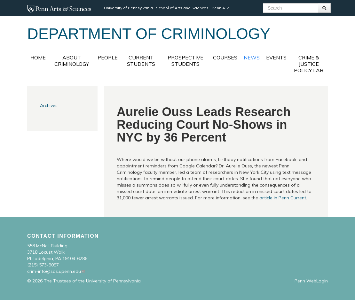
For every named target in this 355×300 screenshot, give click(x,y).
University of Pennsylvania (128, 7)
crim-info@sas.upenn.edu (54, 271)
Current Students (141, 60)
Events (276, 57)
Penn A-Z (220, 7)
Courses (225, 57)
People (108, 57)
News (252, 57)
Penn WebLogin (311, 281)
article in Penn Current (282, 198)
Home (38, 57)
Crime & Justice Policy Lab (308, 63)
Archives (49, 105)
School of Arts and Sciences (182, 7)
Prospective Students (185, 60)
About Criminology (71, 60)
